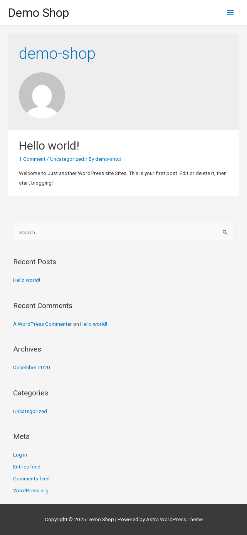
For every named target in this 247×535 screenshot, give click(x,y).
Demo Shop (38, 12)
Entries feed (26, 466)
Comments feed (31, 478)
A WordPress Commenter (42, 324)
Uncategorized (67, 159)
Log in (20, 455)
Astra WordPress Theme (174, 519)
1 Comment (32, 159)
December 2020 (31, 367)
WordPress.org (31, 490)
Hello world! (49, 145)
